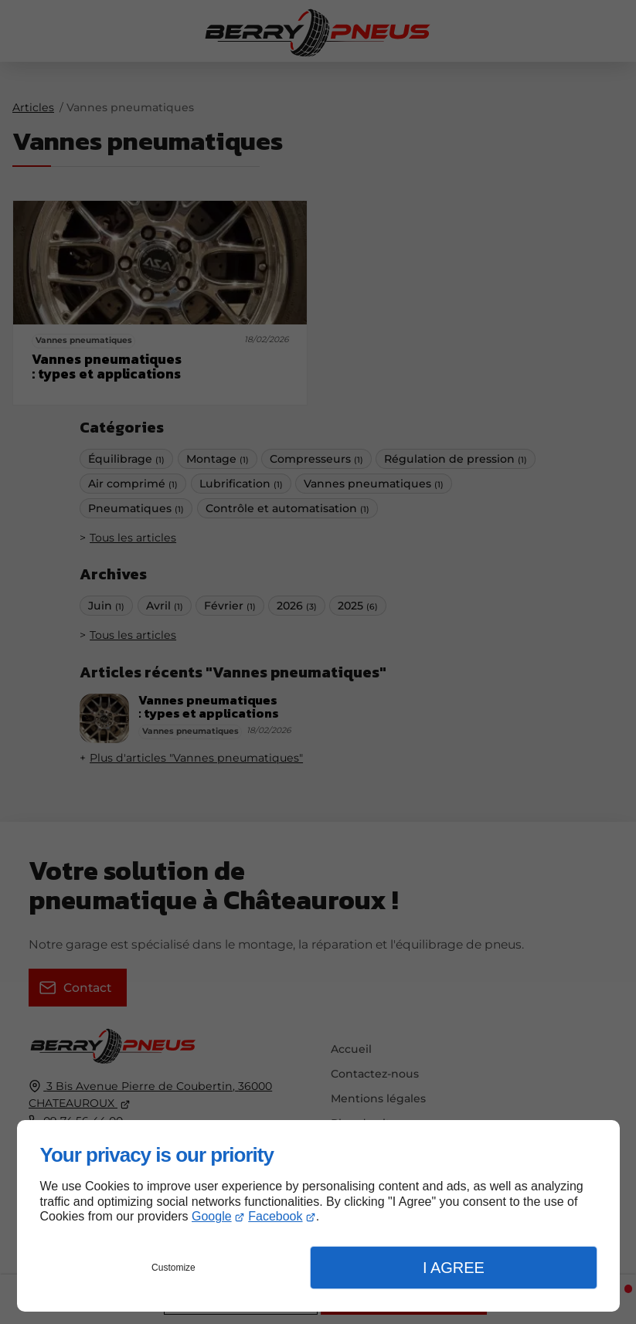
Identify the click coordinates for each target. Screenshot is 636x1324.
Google (212, 1216)
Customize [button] (173, 1267)
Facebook (275, 1216)
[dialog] (318, 1216)
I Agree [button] (454, 1267)
